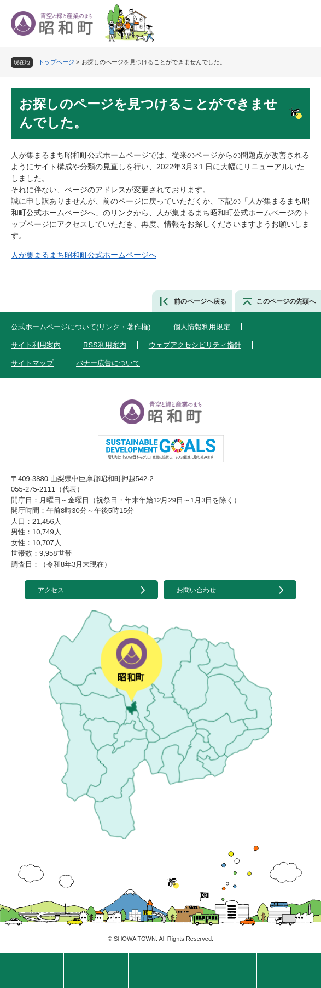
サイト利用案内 (36, 345)
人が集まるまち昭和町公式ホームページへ (83, 254)
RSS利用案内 (104, 345)
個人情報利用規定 (201, 327)
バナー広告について (108, 363)
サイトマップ (32, 363)
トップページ (56, 62)
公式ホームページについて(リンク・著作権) (81, 327)
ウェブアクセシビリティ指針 (195, 345)
